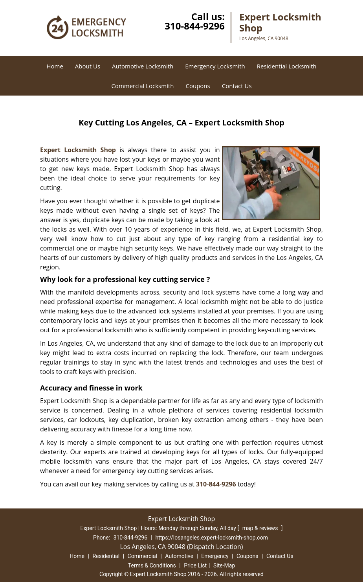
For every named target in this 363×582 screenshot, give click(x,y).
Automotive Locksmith (142, 66)
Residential (105, 556)
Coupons (197, 86)
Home (54, 66)
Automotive (179, 556)
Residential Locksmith (287, 66)
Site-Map (224, 565)
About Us (87, 66)
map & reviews (260, 528)
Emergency (214, 556)
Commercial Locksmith (142, 86)
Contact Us (237, 86)
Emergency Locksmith (215, 66)
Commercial (142, 556)
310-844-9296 (195, 25)
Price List (195, 565)
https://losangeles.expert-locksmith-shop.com (211, 537)
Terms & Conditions (152, 565)
